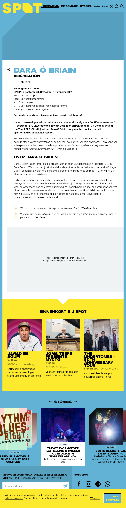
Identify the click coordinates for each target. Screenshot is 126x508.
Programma (50, 6)
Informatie (69, 6)
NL (22, 82)
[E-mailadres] (35, 486)
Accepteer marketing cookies (55, 260)
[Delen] (8, 69)
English (105, 6)
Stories (86, 6)
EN (28, 82)
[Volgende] (75, 402)
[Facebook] (79, 484)
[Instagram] (88, 484)
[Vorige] (50, 402)
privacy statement (14, 498)
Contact (97, 6)
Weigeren (95, 498)
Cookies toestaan (112, 498)
